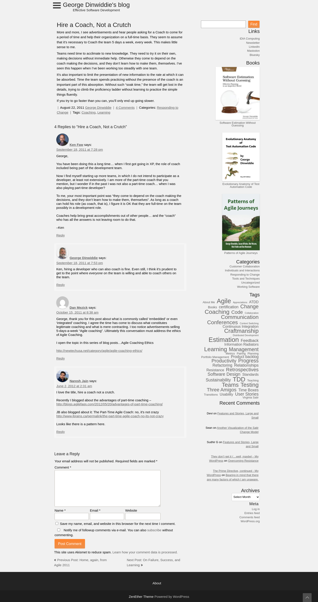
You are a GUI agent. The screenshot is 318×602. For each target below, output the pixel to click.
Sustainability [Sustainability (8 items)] (218, 380)
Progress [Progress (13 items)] (248, 360)
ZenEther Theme (141, 596)
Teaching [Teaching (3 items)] (253, 380)
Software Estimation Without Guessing (238, 124)
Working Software (248, 286)
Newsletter (253, 42)
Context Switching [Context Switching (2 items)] (249, 323)
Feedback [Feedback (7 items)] (250, 341)
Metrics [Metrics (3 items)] (230, 353)
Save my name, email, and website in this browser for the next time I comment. (118, 524)
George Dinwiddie (98, 107)
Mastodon (253, 50)
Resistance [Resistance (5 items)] (215, 370)
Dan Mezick (79, 307)
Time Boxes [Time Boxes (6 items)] (248, 390)
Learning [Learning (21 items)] (215, 349)
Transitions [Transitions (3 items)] (211, 394)
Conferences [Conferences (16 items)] (222, 322)
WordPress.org (250, 521)
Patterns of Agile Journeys (240, 253)
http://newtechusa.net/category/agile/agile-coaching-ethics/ (99, 351)
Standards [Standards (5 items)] (250, 374)
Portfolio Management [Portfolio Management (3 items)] (215, 357)
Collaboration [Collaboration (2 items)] (252, 313)
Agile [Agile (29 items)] (224, 301)
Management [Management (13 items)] (244, 349)
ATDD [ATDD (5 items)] (254, 302)
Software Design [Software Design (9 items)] (224, 374)
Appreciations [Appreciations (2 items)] (240, 302)
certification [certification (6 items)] (228, 307)
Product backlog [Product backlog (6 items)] (245, 357)
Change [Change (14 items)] (249, 306)
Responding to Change (245, 274)
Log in (256, 509)
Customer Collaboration (244, 266)
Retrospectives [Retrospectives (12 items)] (242, 369)
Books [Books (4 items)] (212, 307)
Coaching (88, 112)
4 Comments (125, 107)
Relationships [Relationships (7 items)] (246, 365)
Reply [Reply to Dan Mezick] (60, 358)
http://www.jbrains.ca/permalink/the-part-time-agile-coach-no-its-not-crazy (110, 416)
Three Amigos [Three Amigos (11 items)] (221, 389)
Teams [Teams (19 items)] (230, 385)
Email (95, 510)
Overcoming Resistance (243, 460)
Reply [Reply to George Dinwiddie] (60, 285)
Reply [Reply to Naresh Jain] (60, 432)
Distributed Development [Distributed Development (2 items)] (246, 335)
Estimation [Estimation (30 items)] (224, 340)
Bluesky (255, 55)
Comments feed (249, 517)
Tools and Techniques (246, 278)
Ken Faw (76, 145)
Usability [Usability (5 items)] (226, 394)
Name (60, 510)
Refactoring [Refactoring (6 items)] (222, 365)
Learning (103, 112)
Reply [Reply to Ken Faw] (60, 235)
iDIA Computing (250, 38)
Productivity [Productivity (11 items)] (224, 360)
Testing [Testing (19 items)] (249, 385)
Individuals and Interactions (242, 270)
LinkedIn (254, 46)
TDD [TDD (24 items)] (239, 379)
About (156, 583)
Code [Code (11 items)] (237, 312)
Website (131, 510)
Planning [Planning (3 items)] (253, 353)
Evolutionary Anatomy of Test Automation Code (240, 185)
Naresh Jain (79, 381)
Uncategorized (250, 282)
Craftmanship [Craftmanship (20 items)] (241, 331)
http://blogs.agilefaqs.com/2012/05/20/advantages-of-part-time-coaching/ (109, 404)
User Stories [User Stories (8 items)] (247, 394)
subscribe (154, 530)
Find (253, 24)
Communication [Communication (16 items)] (240, 317)
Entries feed (252, 513)
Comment (63, 467)
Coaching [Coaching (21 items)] (217, 311)
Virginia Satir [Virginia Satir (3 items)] (250, 397)
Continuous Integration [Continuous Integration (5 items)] (241, 326)
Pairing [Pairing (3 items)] (241, 353)
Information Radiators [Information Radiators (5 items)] (241, 344)
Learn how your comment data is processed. (145, 552)
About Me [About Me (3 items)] (209, 302)
